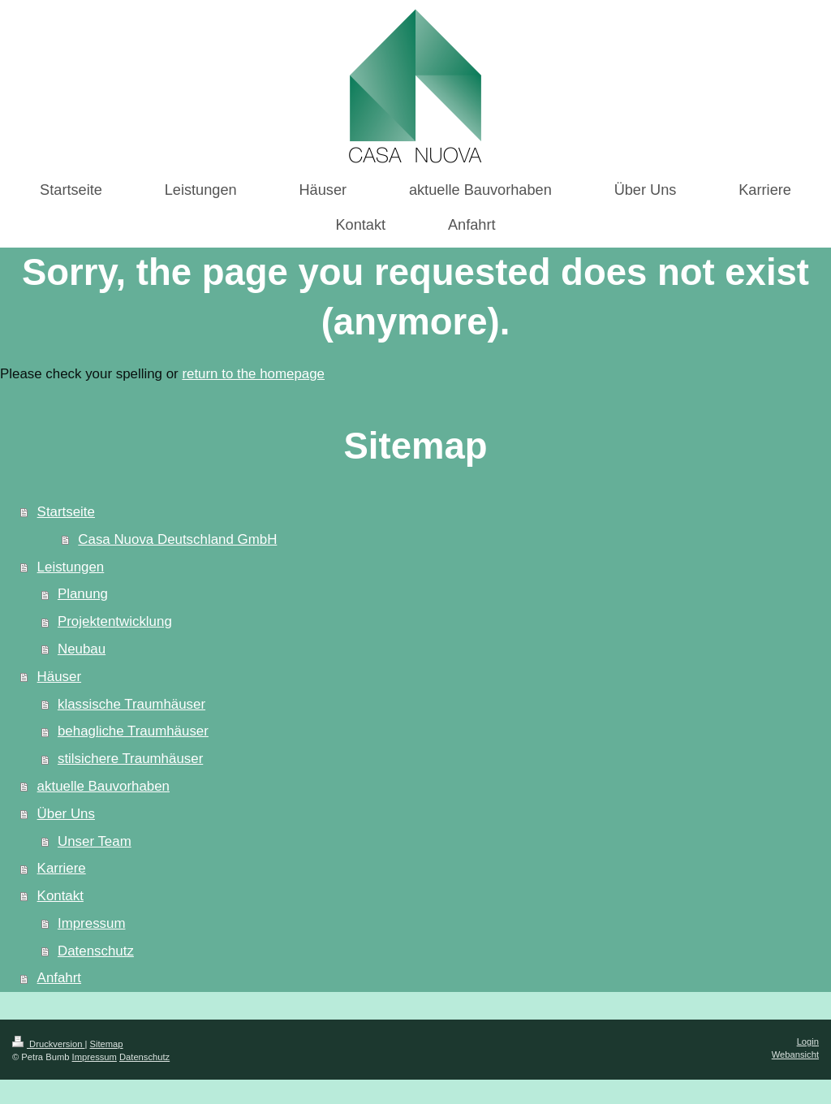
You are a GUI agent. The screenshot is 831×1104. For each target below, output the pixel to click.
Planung (83, 594)
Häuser (59, 676)
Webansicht (795, 1054)
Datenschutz (96, 951)
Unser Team (94, 841)
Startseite (66, 512)
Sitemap (106, 1044)
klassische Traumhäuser (131, 704)
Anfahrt (59, 977)
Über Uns (66, 814)
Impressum (92, 923)
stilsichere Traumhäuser (130, 758)
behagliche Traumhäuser (133, 731)
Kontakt (60, 895)
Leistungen (71, 567)
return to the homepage (253, 374)
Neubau (81, 649)
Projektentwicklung (115, 621)
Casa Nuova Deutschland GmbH (177, 539)
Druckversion (48, 1044)
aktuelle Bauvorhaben (103, 786)
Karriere (61, 868)
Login (808, 1041)
